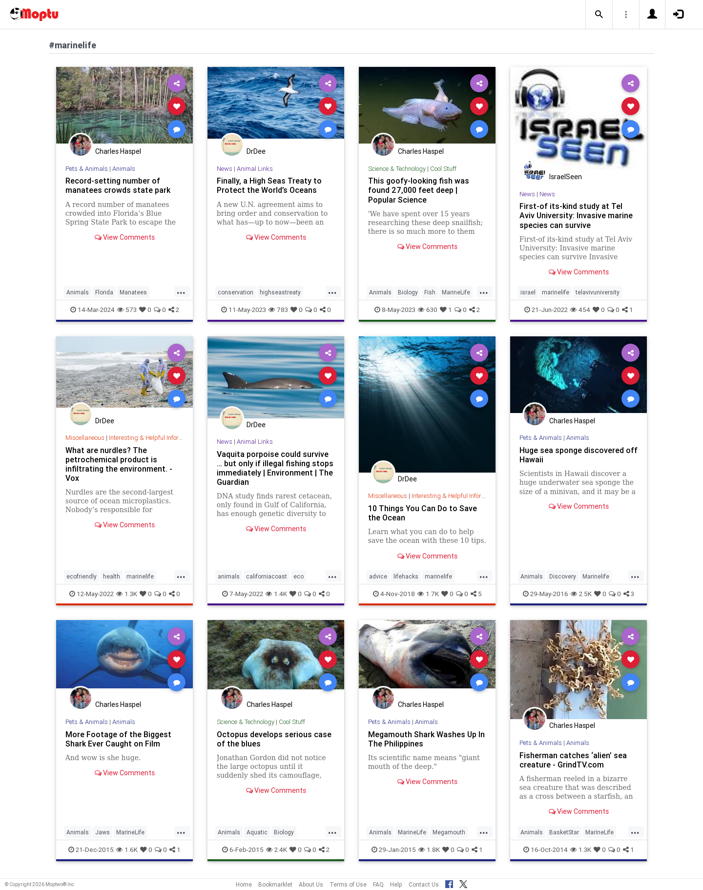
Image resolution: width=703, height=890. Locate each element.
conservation (235, 292)
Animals (123, 169)
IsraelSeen (565, 176)
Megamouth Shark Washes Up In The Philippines (426, 738)
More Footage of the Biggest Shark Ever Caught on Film (118, 738)
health (111, 576)
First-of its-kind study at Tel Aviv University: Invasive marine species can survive (576, 215)
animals (229, 576)
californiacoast (266, 576)
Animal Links (255, 169)
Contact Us (424, 884)
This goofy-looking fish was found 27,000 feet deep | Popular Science (418, 190)
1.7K (428, 593)
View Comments (125, 237)
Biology (408, 292)
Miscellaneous (84, 438)
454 (580, 309)
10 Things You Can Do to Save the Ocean (422, 512)
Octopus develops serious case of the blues (274, 738)
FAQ (378, 884)
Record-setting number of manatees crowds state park (117, 185)
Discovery (562, 576)
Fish (429, 292)
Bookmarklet (275, 884)
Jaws (102, 832)
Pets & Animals (86, 169)
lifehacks (405, 576)
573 (127, 309)
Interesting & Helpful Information (153, 438)
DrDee (256, 151)
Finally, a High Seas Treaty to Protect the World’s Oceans (269, 185)
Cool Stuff (443, 169)
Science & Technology (397, 169)
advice (378, 576)
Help (396, 884)
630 (427, 309)
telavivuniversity (598, 292)
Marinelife (595, 576)
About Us (311, 884)
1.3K (126, 593)
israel (528, 292)
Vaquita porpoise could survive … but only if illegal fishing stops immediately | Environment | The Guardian (275, 468)
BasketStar (564, 832)
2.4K (276, 849)
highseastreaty (280, 292)
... (181, 291)
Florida (104, 292)
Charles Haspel (118, 151)
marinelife (555, 292)
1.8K (429, 849)
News (224, 169)
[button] (599, 14)
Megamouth (449, 832)
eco (298, 576)
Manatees (133, 292)
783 (278, 309)
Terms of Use (348, 884)
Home (244, 884)
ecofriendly (81, 576)
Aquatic (257, 832)
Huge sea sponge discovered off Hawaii (578, 454)
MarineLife (456, 292)
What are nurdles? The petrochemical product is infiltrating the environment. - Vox (118, 464)
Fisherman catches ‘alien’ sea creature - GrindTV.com (573, 759)
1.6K (127, 849)
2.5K (581, 593)
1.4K (276, 593)
